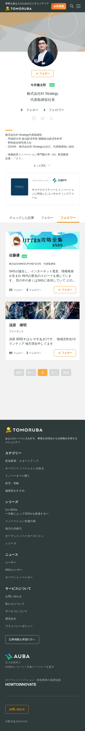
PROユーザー (13, 569)
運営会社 (10, 618)
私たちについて (15, 603)
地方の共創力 (13, 528)
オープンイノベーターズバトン (24, 536)
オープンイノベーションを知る (24, 468)
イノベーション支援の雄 (20, 521)
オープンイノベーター (19, 577)
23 (16, 290)
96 (16, 353)
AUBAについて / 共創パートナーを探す (29, 666)
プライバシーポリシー (19, 626)
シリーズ (10, 543)
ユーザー (10, 562)
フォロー (47, 218)
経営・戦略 (12, 483)
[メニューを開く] (77, 6)
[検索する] (71, 7)
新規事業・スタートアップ (21, 460)
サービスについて (16, 611)
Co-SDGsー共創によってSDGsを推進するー (27, 511)
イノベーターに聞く (17, 475)
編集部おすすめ (15, 490)
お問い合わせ (13, 596)
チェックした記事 (21, 218)
